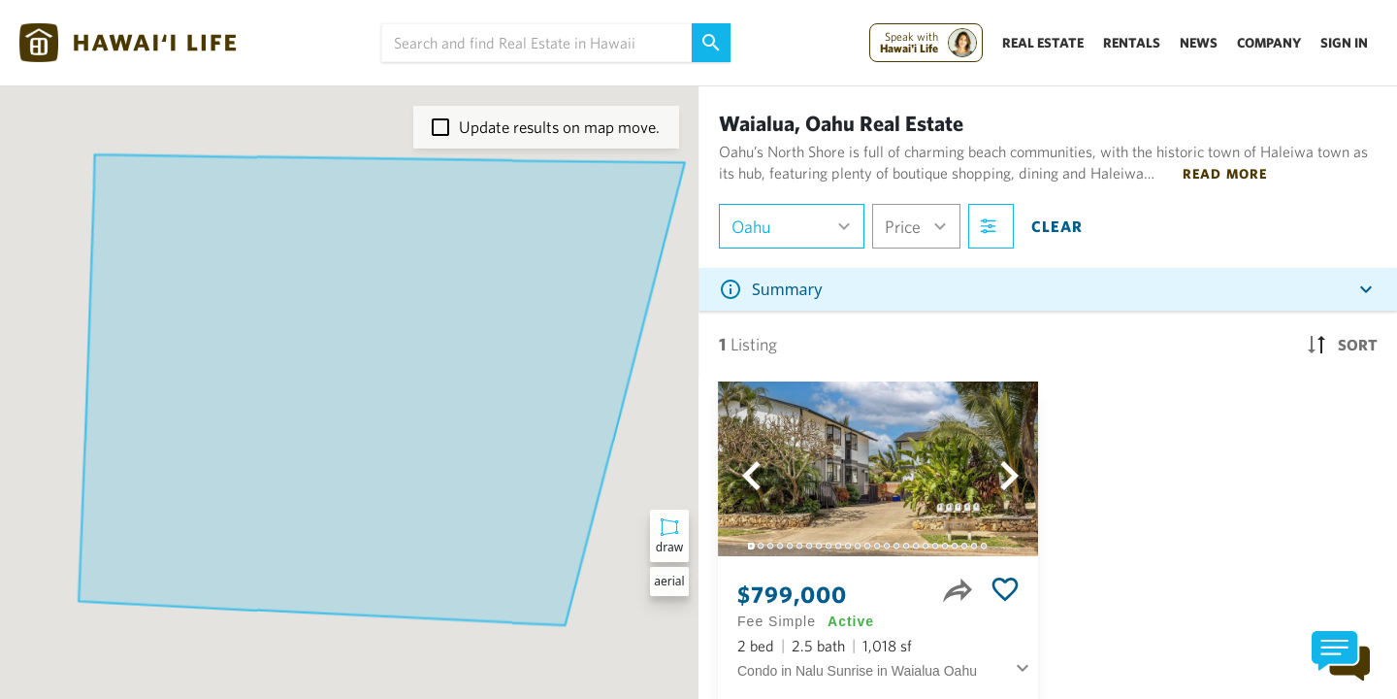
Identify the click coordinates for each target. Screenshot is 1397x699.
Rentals (1131, 42)
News (1199, 42)
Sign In (1344, 42)
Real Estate (1043, 42)
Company (1269, 42)
